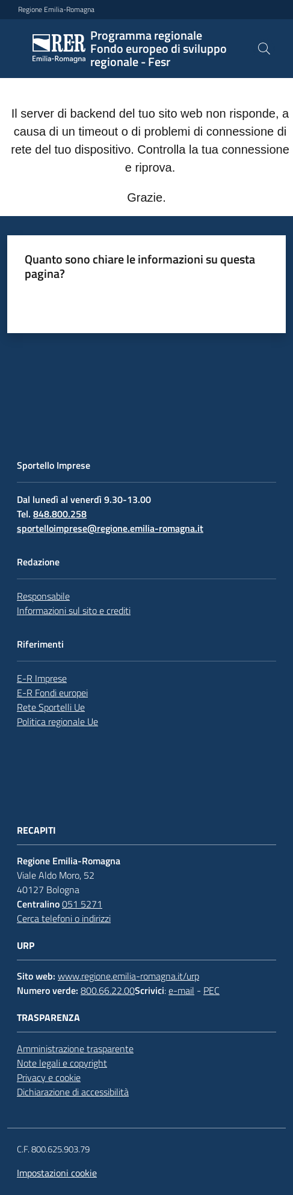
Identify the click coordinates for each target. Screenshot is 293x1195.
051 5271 (82, 904)
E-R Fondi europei (52, 692)
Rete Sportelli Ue (51, 707)
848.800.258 (60, 514)
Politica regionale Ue (57, 721)
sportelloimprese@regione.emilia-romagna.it (110, 528)
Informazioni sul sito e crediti (74, 610)
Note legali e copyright (62, 1063)
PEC (211, 990)
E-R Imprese (42, 678)
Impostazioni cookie (57, 1173)
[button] (264, 48)
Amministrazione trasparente (75, 1048)
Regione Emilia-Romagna (56, 9)
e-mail (181, 990)
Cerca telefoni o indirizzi (64, 918)
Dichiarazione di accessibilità (73, 1092)
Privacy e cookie (49, 1077)
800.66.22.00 (108, 990)
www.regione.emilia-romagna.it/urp (128, 976)
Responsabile (43, 596)
